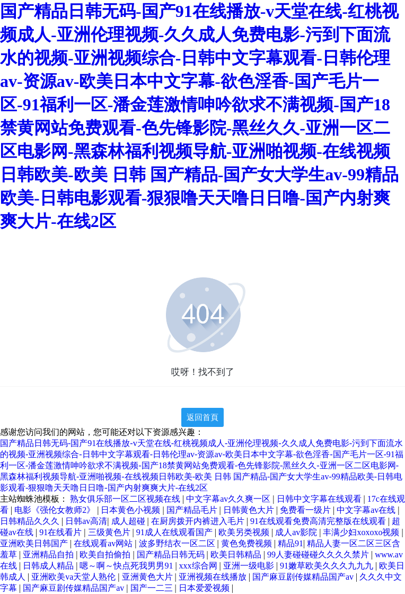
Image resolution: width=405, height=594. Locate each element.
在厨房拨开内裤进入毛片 (198, 521)
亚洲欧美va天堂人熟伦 (74, 576)
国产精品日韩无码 (172, 554)
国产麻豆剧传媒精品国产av (304, 576)
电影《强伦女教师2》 (55, 509)
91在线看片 (61, 532)
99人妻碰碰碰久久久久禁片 (319, 554)
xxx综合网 (199, 565)
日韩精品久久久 (30, 521)
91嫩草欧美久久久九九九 (327, 565)
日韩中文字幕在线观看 (320, 498)
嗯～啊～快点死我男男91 (127, 565)
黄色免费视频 (247, 543)
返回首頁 (202, 417)
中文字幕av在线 (367, 509)
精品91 (290, 543)
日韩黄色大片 (249, 509)
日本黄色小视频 (131, 509)
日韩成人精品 (49, 565)
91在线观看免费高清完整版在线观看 (319, 521)
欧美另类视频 (244, 532)
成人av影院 (297, 532)
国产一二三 (152, 587)
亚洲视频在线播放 (214, 576)
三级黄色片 (110, 532)
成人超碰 (129, 521)
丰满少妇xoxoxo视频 (362, 532)
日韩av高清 (86, 521)
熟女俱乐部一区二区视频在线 (126, 498)
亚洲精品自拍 (49, 554)
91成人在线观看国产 (175, 532)
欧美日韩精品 (236, 554)
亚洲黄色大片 (148, 576)
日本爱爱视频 (205, 587)
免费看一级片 (306, 509)
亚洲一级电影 (249, 565)
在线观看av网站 (104, 543)
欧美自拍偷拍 (106, 554)
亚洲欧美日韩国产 (35, 543)
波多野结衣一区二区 (178, 543)
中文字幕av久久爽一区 (229, 498)
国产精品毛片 (192, 509)
